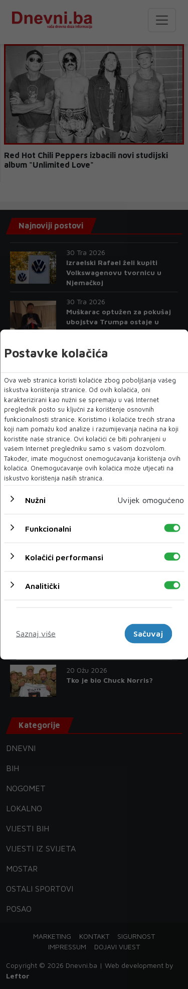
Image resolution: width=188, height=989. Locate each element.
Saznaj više (36, 633)
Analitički (42, 585)
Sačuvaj (148, 633)
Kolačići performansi (64, 557)
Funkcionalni (48, 528)
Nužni (35, 500)
